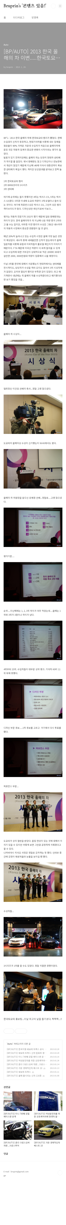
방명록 (35, 17)
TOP (60, 1215)
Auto (9, 1086)
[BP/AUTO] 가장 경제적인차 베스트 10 (24, 1110)
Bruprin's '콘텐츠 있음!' (25, 6)
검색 (53, 6)
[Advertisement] (33, 1044)
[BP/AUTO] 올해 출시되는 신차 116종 (24, 1118)
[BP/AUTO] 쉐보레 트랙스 (19, 1114)
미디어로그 (18, 17)
